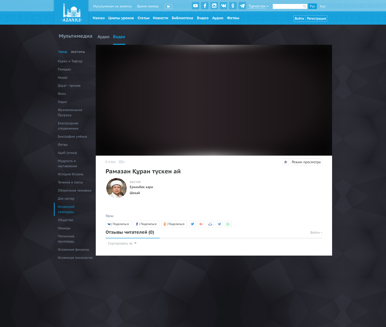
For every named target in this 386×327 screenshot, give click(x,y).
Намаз (99, 18)
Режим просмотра (306, 162)
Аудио (217, 18)
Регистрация (316, 18)
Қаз (322, 6)
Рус (312, 6)
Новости (160, 18)
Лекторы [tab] (78, 52)
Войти (299, 18)
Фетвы (233, 18)
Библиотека (182, 18)
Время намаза (148, 6)
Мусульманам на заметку (112, 6)
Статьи (143, 18)
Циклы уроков (121, 18)
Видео (203, 18)
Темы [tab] (62, 52)
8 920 (110, 162)
